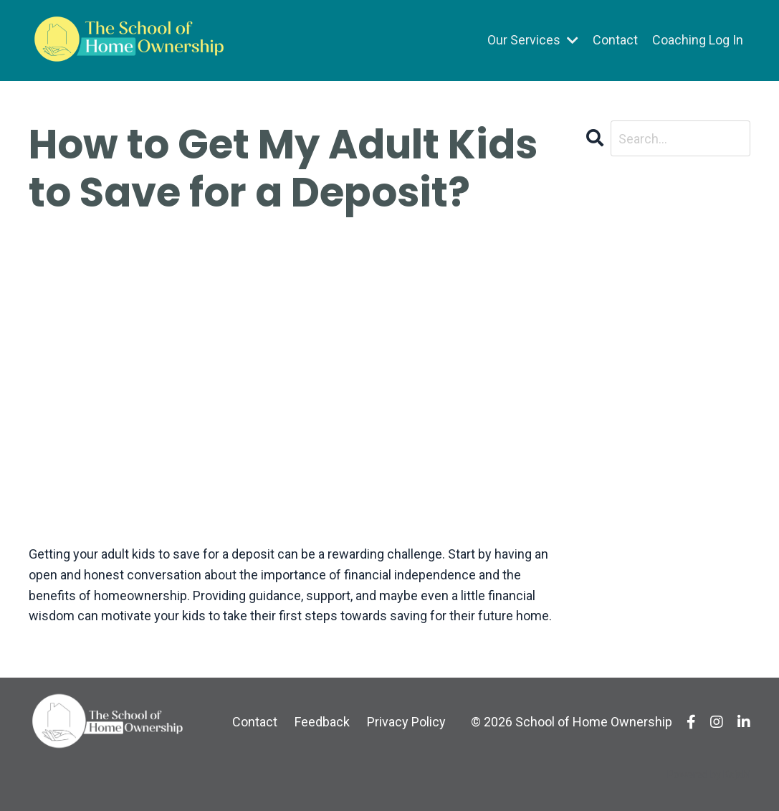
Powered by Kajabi (708, 774)
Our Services (532, 39)
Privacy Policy (406, 721)
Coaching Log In (697, 39)
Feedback (322, 721)
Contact (615, 39)
